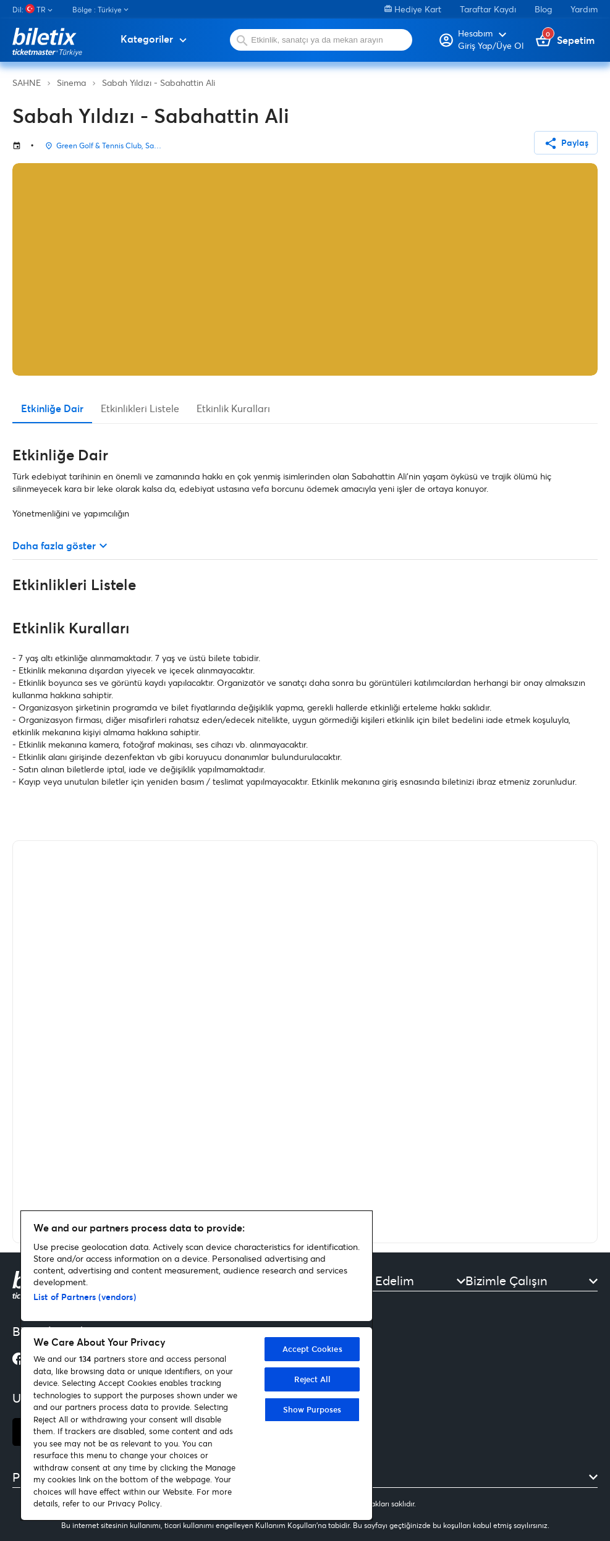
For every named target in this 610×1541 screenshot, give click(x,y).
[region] (196, 1365)
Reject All (312, 1379)
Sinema (71, 82)
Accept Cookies (312, 1348)
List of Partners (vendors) (84, 1296)
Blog (543, 9)
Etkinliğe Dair (52, 408)
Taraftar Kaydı (488, 9)
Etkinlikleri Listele (140, 408)
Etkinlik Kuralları (233, 408)
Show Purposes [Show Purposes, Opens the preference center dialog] (312, 1409)
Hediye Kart (412, 9)
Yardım (584, 9)
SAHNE (26, 82)
